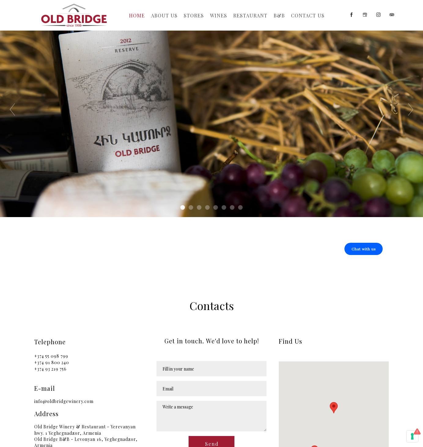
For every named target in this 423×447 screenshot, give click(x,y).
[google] (365, 15)
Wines (218, 15)
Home (137, 15)
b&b (279, 15)
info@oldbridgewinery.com (64, 401)
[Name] (211, 368)
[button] (363, 249)
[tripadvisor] (392, 15)
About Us (164, 15)
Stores (194, 15)
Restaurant (250, 15)
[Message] (211, 416)
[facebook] (351, 15)
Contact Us (308, 15)
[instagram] (378, 15)
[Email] (211, 388)
